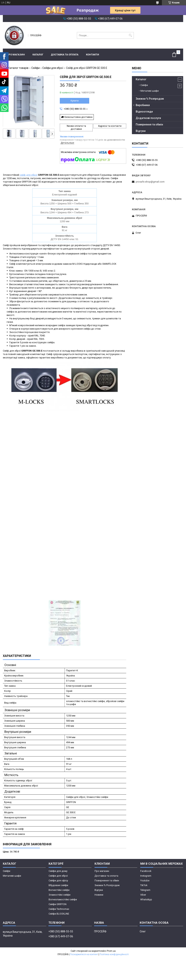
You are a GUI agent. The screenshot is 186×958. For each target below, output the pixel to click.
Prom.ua (111, 951)
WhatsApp (146, 899)
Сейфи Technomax (59, 909)
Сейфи (35, 67)
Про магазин (16, 54)
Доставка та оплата (64, 54)
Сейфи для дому (58, 871)
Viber (143, 894)
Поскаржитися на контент (84, 954)
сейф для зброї (28, 174)
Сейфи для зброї (52, 67)
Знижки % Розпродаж (150, 98)
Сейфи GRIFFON (57, 904)
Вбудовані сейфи (58, 885)
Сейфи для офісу (58, 880)
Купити (75, 100)
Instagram (145, 875)
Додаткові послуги (148, 118)
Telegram (145, 890)
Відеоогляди (144, 111)
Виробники (143, 105)
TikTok (143, 885)
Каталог (37, 54)
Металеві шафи (149, 90)
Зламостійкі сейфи (59, 894)
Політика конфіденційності (114, 954)
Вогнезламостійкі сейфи (63, 899)
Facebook (145, 871)
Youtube (144, 880)
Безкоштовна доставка (78, 117)
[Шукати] (130, 35)
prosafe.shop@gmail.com (150, 181)
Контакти (92, 54)
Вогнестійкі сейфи (59, 890)
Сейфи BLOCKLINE (59, 913)
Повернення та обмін (149, 124)
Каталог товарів (18, 67)
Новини (99, 894)
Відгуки (141, 130)
